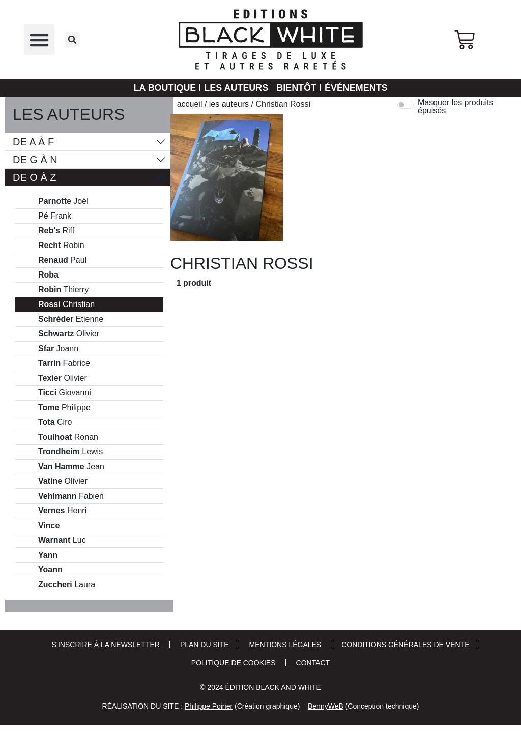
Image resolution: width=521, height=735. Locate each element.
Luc (62, 540)
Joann (58, 349)
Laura (66, 584)
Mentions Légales (285, 644)
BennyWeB (325, 706)
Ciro (55, 422)
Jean (71, 467)
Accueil (189, 104)
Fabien (71, 496)
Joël (63, 201)
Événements (356, 88)
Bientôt (296, 88)
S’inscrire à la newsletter (106, 644)
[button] (39, 39)
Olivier (68, 334)
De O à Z (34, 177)
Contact (313, 663)
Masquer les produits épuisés (456, 107)
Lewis (70, 452)
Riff (56, 231)
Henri (62, 511)
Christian (66, 304)
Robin (61, 245)
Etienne (70, 319)
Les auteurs (236, 88)
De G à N (35, 159)
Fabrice (64, 363)
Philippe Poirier (209, 706)
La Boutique (164, 88)
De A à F (33, 141)
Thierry (63, 290)
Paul (62, 260)
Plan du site (204, 644)
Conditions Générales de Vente (405, 644)
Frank (54, 216)
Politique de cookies (233, 663)
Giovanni (64, 393)
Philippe (64, 408)
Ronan (68, 437)
